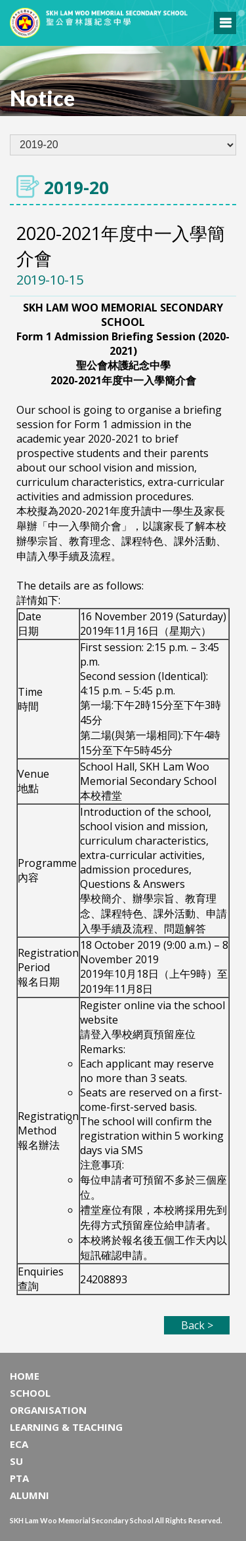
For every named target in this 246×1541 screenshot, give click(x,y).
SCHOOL (30, 1392)
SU (16, 1461)
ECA (19, 1444)
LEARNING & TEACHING (66, 1426)
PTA (19, 1478)
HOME (24, 1375)
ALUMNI (29, 1495)
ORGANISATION (48, 1409)
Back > (197, 1325)
